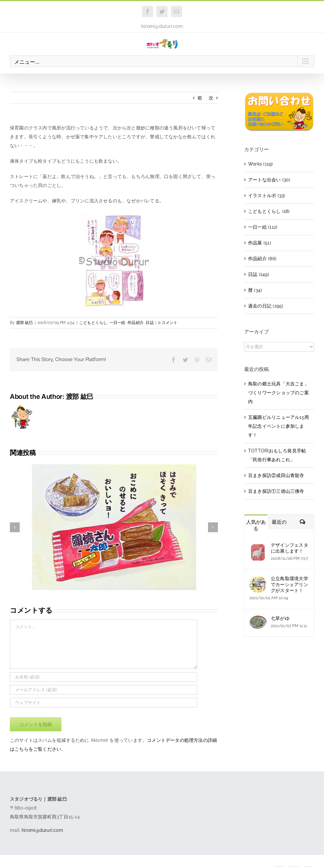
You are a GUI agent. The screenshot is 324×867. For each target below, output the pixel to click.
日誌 (149, 322)
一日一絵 (117, 322)
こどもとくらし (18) (269, 211)
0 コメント (167, 322)
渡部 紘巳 (24, 322)
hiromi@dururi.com (162, 26)
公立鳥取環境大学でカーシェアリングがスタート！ (289, 584)
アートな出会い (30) (269, 179)
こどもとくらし (93, 322)
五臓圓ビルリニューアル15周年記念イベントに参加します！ (278, 426)
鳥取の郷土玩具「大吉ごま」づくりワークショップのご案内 (278, 392)
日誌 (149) (258, 274)
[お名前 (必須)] (103, 677)
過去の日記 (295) (265, 305)
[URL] (103, 702)
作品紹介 (135, 322)
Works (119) (260, 164)
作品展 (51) (259, 242)
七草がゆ (280, 618)
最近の (279, 522)
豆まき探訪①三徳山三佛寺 (276, 491)
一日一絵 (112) (262, 227)
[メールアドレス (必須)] (103, 690)
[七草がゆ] (257, 620)
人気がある (256, 525)
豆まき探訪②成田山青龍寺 (276, 475)
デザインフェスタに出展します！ (289, 548)
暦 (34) (255, 290)
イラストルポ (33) (266, 195)
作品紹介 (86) (262, 258)
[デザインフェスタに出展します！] (257, 546)
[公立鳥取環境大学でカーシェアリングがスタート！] (257, 580)
